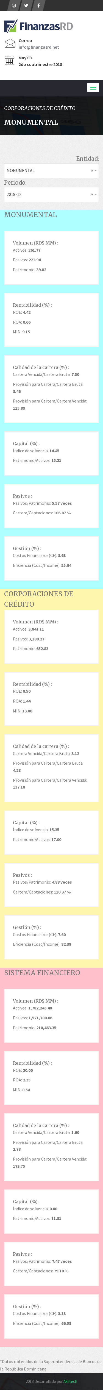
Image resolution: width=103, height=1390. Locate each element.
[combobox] (51, 170)
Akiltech (70, 1381)
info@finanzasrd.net (39, 47)
